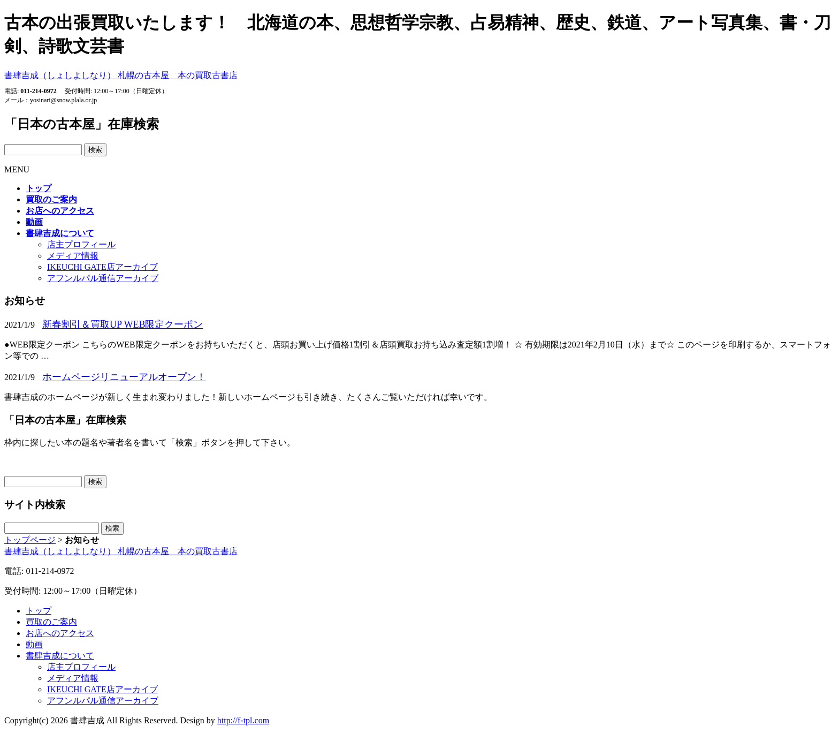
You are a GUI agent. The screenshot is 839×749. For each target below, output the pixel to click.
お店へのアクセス (60, 633)
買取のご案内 (51, 621)
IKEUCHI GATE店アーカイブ (102, 266)
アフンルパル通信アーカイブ (102, 278)
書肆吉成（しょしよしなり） (121, 75)
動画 (34, 644)
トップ (38, 610)
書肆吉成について (60, 655)
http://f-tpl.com (243, 720)
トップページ (30, 539)
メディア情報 (72, 255)
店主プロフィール (81, 244)
